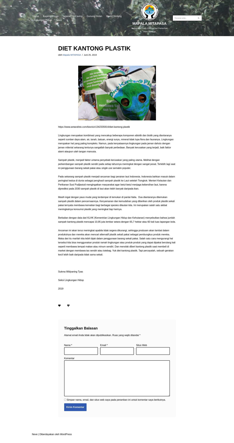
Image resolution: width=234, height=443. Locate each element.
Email (104, 350)
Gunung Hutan (94, 16)
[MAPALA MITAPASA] (149, 18)
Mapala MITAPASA (72, 55)
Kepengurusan (51, 16)
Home (36, 16)
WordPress (66, 439)
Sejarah (67, 16)
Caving (79, 16)
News (59, 20)
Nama (68, 350)
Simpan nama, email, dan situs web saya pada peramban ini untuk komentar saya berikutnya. (116, 404)
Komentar (69, 363)
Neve (34, 439)
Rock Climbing (114, 16)
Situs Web (141, 350)
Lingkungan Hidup (42, 20)
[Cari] (184, 18)
